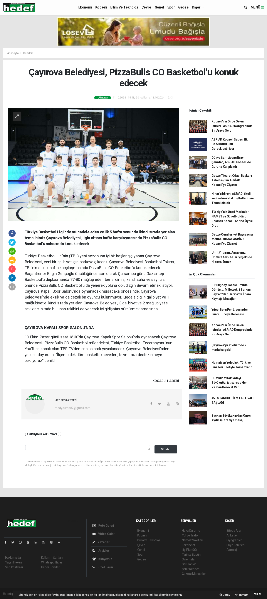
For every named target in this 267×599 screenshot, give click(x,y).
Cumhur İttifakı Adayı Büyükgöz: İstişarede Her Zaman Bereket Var (229, 382)
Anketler (232, 535)
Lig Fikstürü (189, 549)
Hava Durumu (191, 530)
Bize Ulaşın (102, 567)
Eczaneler (188, 545)
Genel (159, 7)
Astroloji (232, 549)
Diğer (196, 7)
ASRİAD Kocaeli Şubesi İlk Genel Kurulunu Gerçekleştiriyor (229, 144)
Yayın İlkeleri (13, 562)
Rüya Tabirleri (236, 545)
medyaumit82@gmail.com (72, 408)
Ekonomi (85, 7)
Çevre (146, 7)
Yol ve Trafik (190, 535)
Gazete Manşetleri (194, 573)
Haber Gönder (50, 567)
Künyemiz (102, 559)
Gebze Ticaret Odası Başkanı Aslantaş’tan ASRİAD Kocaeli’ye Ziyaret (232, 180)
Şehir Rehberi (191, 569)
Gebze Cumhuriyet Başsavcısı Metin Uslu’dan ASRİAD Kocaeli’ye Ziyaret (232, 239)
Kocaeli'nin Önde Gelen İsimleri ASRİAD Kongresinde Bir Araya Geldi (232, 126)
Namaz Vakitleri (192, 540)
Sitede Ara (234, 530)
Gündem (28, 53)
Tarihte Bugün (191, 554)
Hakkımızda (13, 557)
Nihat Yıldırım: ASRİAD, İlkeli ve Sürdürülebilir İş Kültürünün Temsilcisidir (233, 198)
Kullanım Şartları (52, 557)
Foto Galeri (103, 525)
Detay (225, 594)
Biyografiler (234, 540)
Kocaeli (101, 7)
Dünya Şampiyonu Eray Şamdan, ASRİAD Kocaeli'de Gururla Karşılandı (231, 162)
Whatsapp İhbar (51, 562)
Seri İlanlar (189, 564)
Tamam (242, 594)
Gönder (166, 449)
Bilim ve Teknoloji (124, 7)
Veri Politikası (14, 567)
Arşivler (100, 550)
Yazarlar (101, 542)
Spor (171, 7)
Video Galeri (104, 534)
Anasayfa (13, 53)
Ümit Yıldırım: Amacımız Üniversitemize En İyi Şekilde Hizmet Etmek (232, 257)
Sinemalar (189, 559)
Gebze (183, 7)
